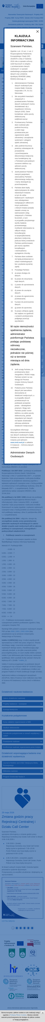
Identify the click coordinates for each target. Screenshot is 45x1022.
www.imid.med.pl (17, 442)
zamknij (42, 1013)
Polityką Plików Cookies (18, 1015)
